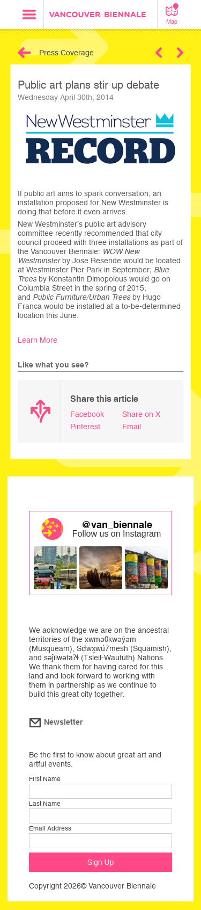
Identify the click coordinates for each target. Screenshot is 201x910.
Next (180, 52)
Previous (158, 52)
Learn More (37, 340)
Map (172, 14)
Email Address (50, 828)
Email (131, 426)
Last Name (45, 803)
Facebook (87, 414)
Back (24, 52)
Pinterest (85, 426)
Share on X (141, 414)
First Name (45, 779)
